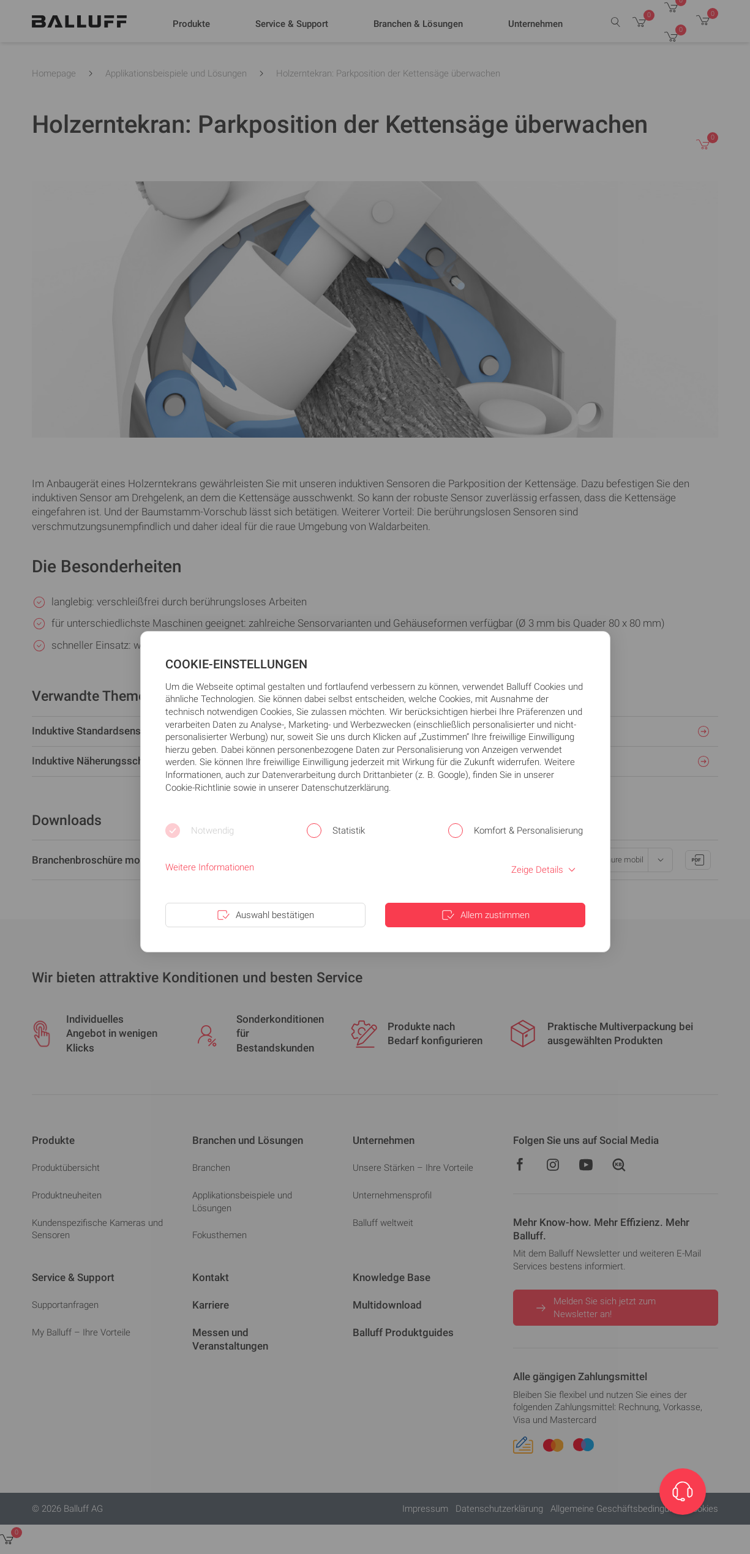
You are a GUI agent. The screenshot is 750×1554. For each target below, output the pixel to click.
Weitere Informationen (209, 867)
